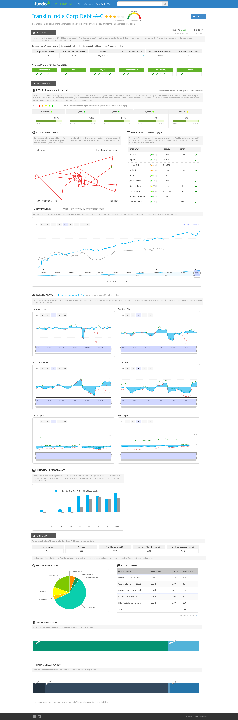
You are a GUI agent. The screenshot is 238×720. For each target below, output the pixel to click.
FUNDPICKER (64, 4)
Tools (109, 4)
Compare (88, 4)
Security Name (124, 571)
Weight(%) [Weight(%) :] (188, 571)
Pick (80, 4)
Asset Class (156, 571)
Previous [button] (184, 615)
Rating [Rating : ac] (175, 571)
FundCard (100, 4)
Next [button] (192, 615)
